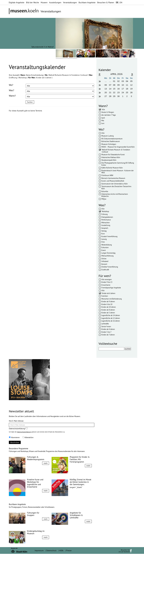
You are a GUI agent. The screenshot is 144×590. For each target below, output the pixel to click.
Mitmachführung (107, 256)
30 (118, 96)
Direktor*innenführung (109, 267)
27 (106, 96)
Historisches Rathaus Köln (110, 157)
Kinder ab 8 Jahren (108, 310)
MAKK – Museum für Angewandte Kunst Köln (118, 147)
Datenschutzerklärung (24, 468)
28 (110, 96)
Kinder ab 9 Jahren (108, 301)
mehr (46, 499)
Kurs (103, 233)
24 (123, 92)
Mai (102, 120)
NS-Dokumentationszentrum (112, 139)
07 (110, 85)
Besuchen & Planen (105, 2)
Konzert (104, 264)
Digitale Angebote (16, 2)
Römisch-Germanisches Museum (113, 178)
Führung (104, 214)
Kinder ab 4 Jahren (108, 329)
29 (114, 96)
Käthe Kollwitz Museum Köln (112, 168)
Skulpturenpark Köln (108, 160)
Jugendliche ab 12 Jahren (110, 318)
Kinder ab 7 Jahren (108, 335)
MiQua (103, 199)
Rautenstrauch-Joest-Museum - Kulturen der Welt (117, 171)
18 (127, 89)
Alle (103, 109)
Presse (68, 586)
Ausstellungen (55, 2)
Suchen (30, 102)
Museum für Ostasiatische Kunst (113, 154)
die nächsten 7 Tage (108, 115)
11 (127, 85)
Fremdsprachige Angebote (111, 288)
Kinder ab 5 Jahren (108, 313)
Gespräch (104, 228)
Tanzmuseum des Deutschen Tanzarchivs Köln (116, 187)
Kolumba (104, 191)
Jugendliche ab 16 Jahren (110, 321)
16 (118, 89)
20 (106, 92)
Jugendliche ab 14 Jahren (110, 315)
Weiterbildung (106, 245)
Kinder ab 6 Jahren (44, 77)
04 (127, 81)
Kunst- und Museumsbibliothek (112, 181)
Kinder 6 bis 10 (106, 304)
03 (123, 81)
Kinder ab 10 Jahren (108, 307)
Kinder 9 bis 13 (106, 282)
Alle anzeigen (106, 279)
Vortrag (104, 231)
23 (118, 92)
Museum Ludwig (107, 136)
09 (118, 85)
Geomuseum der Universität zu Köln (114, 184)
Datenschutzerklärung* (18, 465)
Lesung (104, 239)
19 (131, 89)
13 (106, 89)
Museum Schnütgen (108, 144)
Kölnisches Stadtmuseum (110, 141)
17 (123, 89)
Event (103, 250)
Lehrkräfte (105, 324)
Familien (104, 296)
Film (103, 242)
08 (114, 85)
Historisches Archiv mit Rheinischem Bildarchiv (114, 195)
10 (123, 85)
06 (106, 85)
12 (131, 85)
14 (110, 89)
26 (131, 92)
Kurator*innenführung (109, 236)
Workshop (23, 77)
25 (127, 92)
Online (103, 258)
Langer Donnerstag (108, 253)
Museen (44, 2)
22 (114, 92)
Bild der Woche (32, 2)
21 (110, 92)
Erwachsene (105, 285)
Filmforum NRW (107, 175)
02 (118, 81)
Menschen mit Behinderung (111, 299)
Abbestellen (27, 473)
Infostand (104, 261)
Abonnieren (14, 473)
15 (114, 89)
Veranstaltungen (70, 2)
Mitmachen (105, 222)
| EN (119, 2)
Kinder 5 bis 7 (106, 332)
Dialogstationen (107, 217)
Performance (106, 220)
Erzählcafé (105, 270)
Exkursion (105, 247)
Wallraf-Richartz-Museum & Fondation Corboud (68, 75)
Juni (102, 123)
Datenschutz (51, 586)
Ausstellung (105, 225)
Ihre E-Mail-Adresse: (16, 457)
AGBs (61, 586)
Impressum (39, 586)
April (103, 118)
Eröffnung (13, 77)
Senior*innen (106, 326)
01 (114, 81)
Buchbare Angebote (87, 2)
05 (131, 81)
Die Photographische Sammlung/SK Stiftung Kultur (117, 164)
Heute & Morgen (107, 112)
